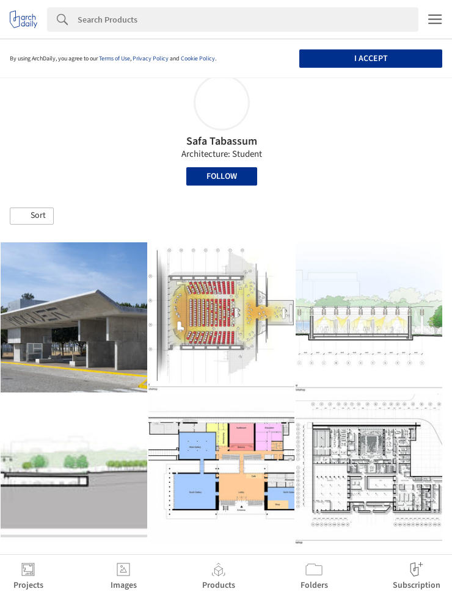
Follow (221, 176)
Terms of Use (114, 58)
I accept (371, 58)
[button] (32, 216)
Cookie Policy (198, 58)
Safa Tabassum (221, 141)
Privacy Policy (151, 58)
